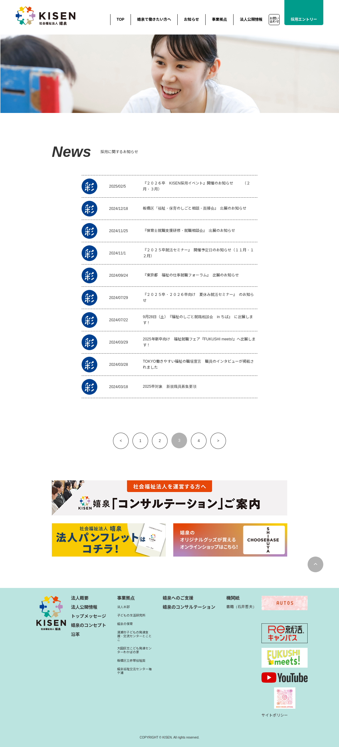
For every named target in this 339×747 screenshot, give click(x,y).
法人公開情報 (251, 19)
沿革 (75, 634)
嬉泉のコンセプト (88, 625)
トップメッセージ (88, 616)
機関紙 (232, 597)
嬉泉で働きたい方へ (154, 19)
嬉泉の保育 (125, 624)
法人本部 (123, 607)
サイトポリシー (274, 715)
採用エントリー (304, 19)
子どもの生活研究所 (131, 615)
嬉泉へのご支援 (178, 597)
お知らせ (191, 19)
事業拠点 (219, 19)
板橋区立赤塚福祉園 (131, 660)
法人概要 (80, 597)
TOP (120, 19)
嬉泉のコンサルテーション (189, 607)
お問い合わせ (274, 20)
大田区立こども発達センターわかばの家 (134, 650)
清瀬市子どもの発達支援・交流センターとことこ (134, 636)
